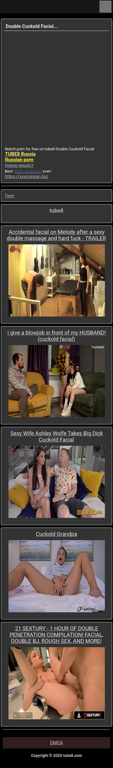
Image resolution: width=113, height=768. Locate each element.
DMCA (56, 742)
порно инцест (19, 165)
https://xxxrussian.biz (26, 176)
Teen (9, 195)
